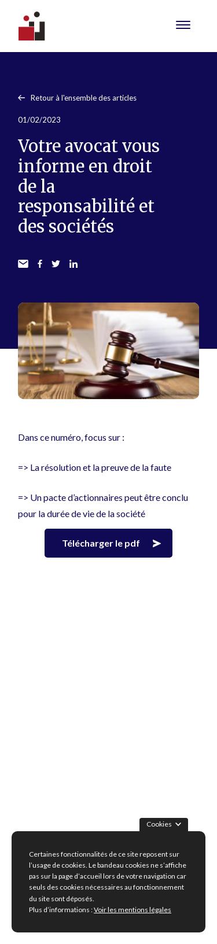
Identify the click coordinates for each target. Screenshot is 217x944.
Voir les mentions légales (132, 909)
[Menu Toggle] (183, 26)
